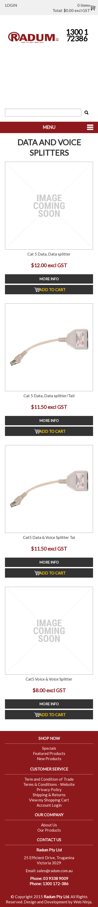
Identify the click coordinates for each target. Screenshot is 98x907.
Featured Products (49, 753)
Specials (49, 748)
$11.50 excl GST (49, 407)
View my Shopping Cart (49, 800)
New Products (49, 758)
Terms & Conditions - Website (49, 784)
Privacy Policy (49, 789)
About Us (49, 825)
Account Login (49, 805)
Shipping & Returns (49, 794)
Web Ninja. (82, 901)
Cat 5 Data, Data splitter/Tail (49, 395)
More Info (49, 279)
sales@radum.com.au (55, 870)
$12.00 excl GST (49, 265)
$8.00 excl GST (49, 690)
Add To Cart (52, 289)
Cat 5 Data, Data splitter (49, 254)
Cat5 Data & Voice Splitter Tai (49, 537)
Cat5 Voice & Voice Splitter (49, 679)
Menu (49, 127)
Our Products (49, 830)
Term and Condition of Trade (49, 779)
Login (11, 5)
